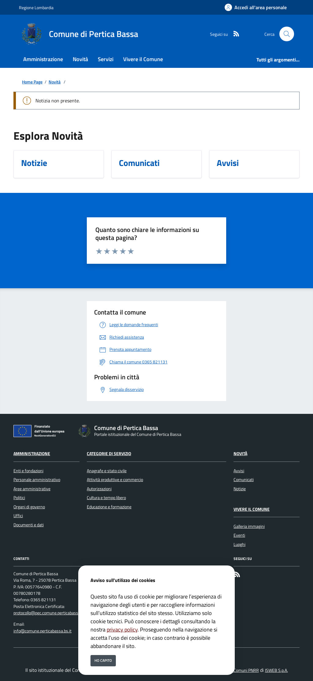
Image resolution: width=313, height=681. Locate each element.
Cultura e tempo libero (106, 497)
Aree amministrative (31, 488)
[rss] (234, 34)
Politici (19, 497)
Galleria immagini (249, 526)
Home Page (32, 82)
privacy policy (122, 629)
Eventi (239, 535)
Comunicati (244, 479)
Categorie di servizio (109, 453)
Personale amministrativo (36, 479)
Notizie (240, 488)
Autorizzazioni (99, 488)
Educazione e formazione (109, 506)
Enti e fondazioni (28, 470)
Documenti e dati (28, 524)
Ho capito (103, 660)
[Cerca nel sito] (286, 34)
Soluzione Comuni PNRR (237, 670)
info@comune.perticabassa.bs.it (42, 631)
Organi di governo (29, 506)
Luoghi (239, 544)
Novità (55, 82)
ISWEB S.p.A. (276, 670)
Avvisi (239, 470)
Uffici (18, 515)
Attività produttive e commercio (115, 479)
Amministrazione (31, 453)
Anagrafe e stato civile (107, 470)
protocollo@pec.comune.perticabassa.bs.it (51, 612)
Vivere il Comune (252, 509)
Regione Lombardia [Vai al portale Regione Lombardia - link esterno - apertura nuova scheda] (36, 7)
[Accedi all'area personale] (255, 7)
